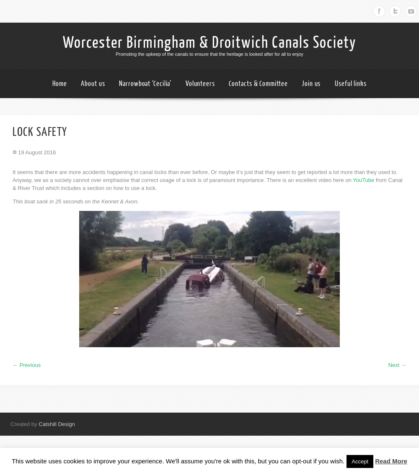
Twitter (395, 11)
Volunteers (200, 84)
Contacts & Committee (258, 84)
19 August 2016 (37, 152)
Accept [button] (360, 461)
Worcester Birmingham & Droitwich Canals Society (209, 43)
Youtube (411, 11)
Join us (311, 84)
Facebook (379, 11)
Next (397, 365)
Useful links (351, 84)
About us (93, 84)
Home (59, 84)
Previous (27, 365)
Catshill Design (57, 424)
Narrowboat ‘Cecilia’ (145, 84)
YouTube (363, 180)
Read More (391, 461)
